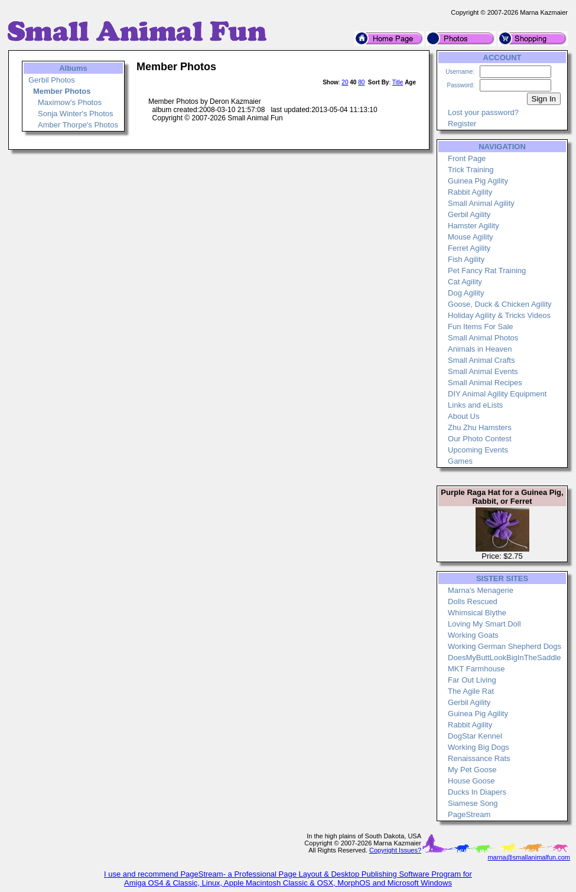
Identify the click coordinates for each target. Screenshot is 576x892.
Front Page (467, 158)
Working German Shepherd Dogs (504, 646)
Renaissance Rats (479, 758)
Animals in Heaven (480, 349)
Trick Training (471, 169)
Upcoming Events (478, 449)
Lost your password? (483, 112)
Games (460, 461)
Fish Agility (466, 259)
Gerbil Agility (469, 214)
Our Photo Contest (480, 438)
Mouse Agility (470, 236)
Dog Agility (466, 292)
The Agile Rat (471, 691)
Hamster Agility (473, 225)
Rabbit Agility (470, 192)
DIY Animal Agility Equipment (497, 393)
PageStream (469, 814)
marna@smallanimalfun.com (528, 857)
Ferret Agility (469, 248)
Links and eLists (475, 405)
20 (344, 82)
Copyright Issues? (395, 850)
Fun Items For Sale (480, 326)
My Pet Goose (472, 769)
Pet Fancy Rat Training (487, 270)
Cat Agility (465, 281)
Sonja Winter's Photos (75, 113)
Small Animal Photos (483, 337)
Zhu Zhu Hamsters (480, 427)
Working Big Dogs (478, 747)
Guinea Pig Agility (478, 180)
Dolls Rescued (472, 601)
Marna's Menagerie (480, 590)
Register (462, 123)
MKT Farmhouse (476, 668)
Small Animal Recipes (485, 382)
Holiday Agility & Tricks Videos (499, 315)
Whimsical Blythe (477, 612)
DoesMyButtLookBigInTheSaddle (504, 657)
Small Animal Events (483, 371)
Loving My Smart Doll (484, 623)
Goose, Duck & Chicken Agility (500, 304)
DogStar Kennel (475, 736)
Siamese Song (473, 803)
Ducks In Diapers (477, 792)
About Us (463, 416)
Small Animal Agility (481, 203)
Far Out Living (472, 679)
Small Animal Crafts (481, 360)
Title (397, 82)
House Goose (471, 780)
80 (361, 82)
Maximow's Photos (70, 102)
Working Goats (473, 635)
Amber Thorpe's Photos (78, 124)
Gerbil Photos (51, 80)
